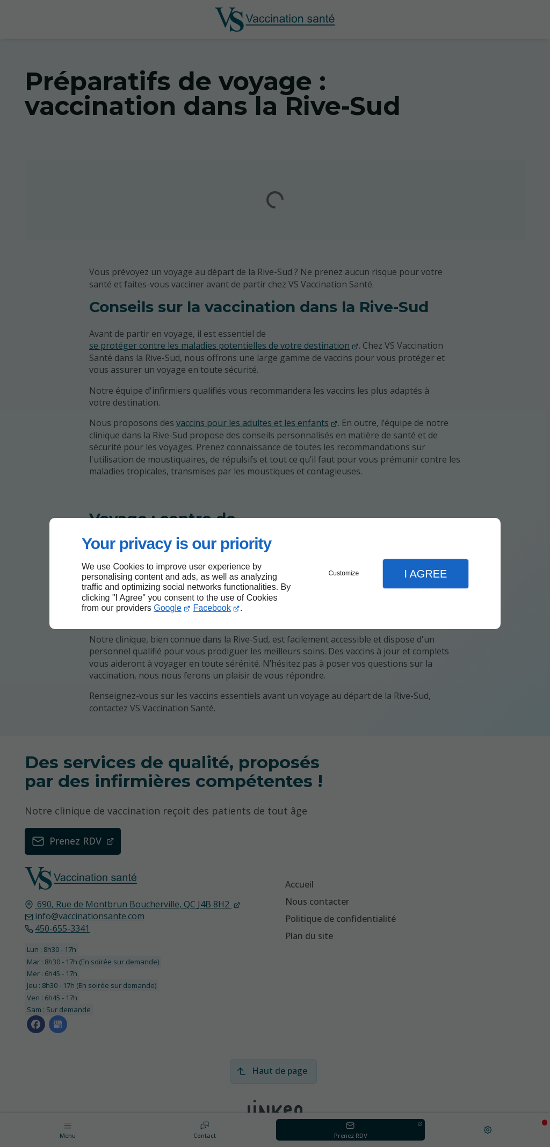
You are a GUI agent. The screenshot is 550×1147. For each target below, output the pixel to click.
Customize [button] (344, 573)
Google (168, 607)
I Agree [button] (425, 574)
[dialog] (275, 573)
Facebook (212, 607)
